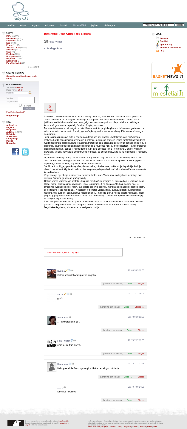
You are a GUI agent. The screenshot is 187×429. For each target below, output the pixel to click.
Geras (129, 283)
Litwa (155, 427)
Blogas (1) (139, 307)
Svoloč (61, 271)
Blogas (141, 283)
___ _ (60, 387)
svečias (19, 88)
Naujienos (11, 130)
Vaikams (10, 49)
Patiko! (50, 107)
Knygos (35, 25)
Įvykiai (94, 25)
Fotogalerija (12, 138)
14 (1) (20, 90)
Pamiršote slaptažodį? (15, 112)
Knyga (120, 427)
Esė (8, 43)
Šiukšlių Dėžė (13, 47)
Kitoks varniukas (94, 427)
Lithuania (142, 427)
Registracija (12, 115)
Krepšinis (127, 427)
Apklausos (11, 136)
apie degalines (83, 33)
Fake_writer (66, 33)
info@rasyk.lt (63, 421)
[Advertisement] (70, 77)
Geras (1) (128, 377)
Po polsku (11, 58)
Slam (8, 52)
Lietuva (134, 427)
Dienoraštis (50, 33)
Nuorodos (11, 143)
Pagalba (10, 127)
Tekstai (63, 25)
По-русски (11, 56)
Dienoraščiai (79, 25)
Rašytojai (49, 25)
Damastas (62, 364)
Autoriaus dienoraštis (170, 47)
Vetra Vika (62, 317)
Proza (9, 45)
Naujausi (164, 38)
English (10, 54)
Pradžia (11, 25)
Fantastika (11, 38)
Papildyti (164, 41)
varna (60, 294)
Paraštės (113, 427)
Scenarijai (11, 41)
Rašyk (23, 25)
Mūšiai (9, 141)
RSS (162, 51)
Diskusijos (109, 25)
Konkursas (11, 61)
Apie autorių (166, 44)
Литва (149, 427)
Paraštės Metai (13, 63)
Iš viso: (33, 67)
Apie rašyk (11, 125)
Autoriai (10, 132)
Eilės (8, 36)
